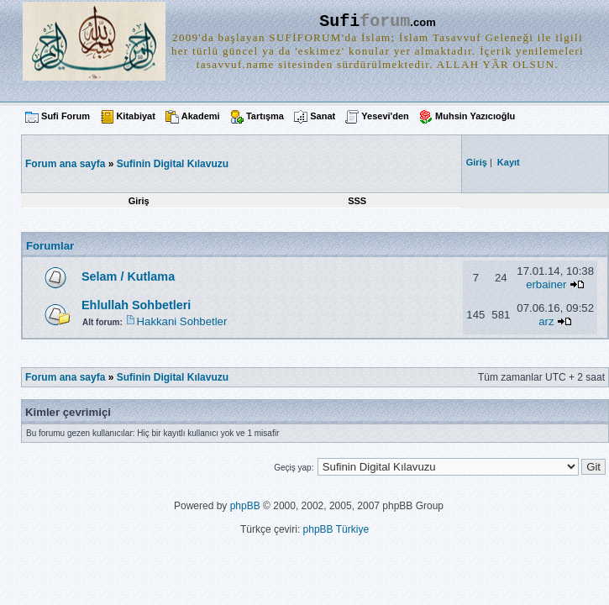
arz (546, 321)
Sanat (322, 116)
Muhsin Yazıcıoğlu (475, 116)
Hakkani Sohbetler (182, 321)
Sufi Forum (65, 116)
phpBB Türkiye (336, 529)
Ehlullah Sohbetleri (136, 305)
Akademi (200, 116)
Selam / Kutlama (128, 276)
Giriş (139, 201)
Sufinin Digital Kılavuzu (172, 164)
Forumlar (50, 245)
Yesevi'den (384, 116)
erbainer (546, 284)
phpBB (245, 506)
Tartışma (265, 116)
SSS (357, 201)
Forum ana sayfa (65, 377)
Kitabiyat (135, 116)
